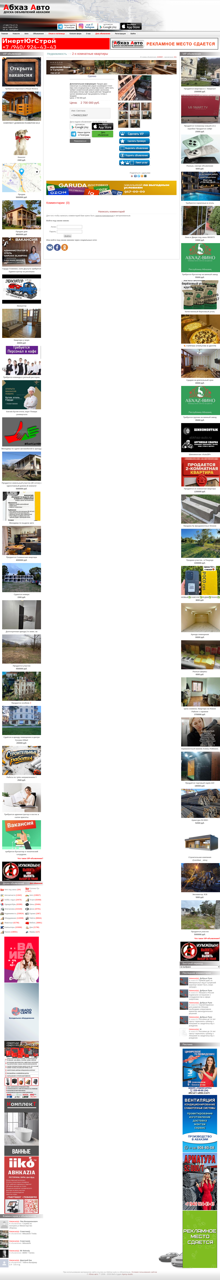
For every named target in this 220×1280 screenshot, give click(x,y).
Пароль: (52, 231)
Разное (11, 932)
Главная (4, 34)
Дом (34, 927)
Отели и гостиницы (56, 34)
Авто (26, 34)
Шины (35, 904)
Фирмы (34, 932)
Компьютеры (13, 927)
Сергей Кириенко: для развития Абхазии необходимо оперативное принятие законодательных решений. (201, 1009)
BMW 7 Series (28, 1253)
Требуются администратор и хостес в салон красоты (21, 814)
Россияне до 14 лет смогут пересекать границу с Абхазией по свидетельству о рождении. (202, 1022)
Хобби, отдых (13, 900)
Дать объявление (102, 34)
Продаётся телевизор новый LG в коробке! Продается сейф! (200, 126)
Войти (133, 34)
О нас (88, 34)
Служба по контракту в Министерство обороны (20, 1225)
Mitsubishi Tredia (29, 1234)
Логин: (53, 227)
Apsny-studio (127, 1274)
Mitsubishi (26, 1243)
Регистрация (120, 34)
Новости (16, 34)
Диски (35, 909)
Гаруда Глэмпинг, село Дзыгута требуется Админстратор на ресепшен (21, 269)
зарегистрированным (104, 216)
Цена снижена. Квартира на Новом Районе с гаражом (200, 709)
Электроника (13, 909)
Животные (11, 923)
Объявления (38, 34)
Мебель (35, 923)
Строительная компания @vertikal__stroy (200, 857)
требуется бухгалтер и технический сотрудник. (21, 851)
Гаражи (35, 914)
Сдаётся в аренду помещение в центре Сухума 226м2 (21, 737)
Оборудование (14, 918)
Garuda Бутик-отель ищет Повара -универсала (21, 411)
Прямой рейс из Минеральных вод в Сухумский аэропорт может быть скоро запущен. (202, 983)
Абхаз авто (94, 1274)
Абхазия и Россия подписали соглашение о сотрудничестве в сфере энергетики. (201, 996)
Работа (35, 918)
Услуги (35, 900)
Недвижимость (14, 914)
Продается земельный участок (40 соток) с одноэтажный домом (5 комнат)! (21, 483)
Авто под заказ (12, 890)
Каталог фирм (75, 34)
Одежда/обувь (13, 904)
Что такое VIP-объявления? (30, 858)
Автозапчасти (13, 895)
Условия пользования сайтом (144, 1272)
